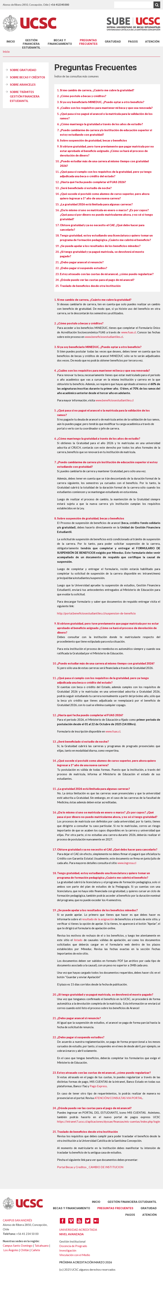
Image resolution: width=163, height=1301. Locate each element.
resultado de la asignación (98, 919)
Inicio (11, 41)
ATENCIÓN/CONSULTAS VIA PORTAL (118, 1098)
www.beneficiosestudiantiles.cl (104, 336)
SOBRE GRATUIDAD (23, 70)
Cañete (35, 1250)
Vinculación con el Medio (74, 1255)
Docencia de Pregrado (73, 1246)
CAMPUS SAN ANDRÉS (17, 1220)
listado (78, 940)
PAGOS (133, 41)
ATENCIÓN (152, 41)
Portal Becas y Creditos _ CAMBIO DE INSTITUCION (90, 1167)
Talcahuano (42, 1245)
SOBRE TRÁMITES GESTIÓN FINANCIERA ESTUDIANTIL (25, 96)
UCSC (29, 23)
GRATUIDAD (113, 41)
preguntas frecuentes (88, 42)
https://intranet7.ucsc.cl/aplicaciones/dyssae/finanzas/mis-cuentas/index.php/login (108, 1121)
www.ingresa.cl (126, 863)
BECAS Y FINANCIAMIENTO (60, 42)
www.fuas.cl (128, 332)
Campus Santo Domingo (17, 1245)
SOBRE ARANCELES (22, 84)
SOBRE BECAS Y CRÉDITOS (27, 77)
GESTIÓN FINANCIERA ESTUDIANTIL (31, 44)
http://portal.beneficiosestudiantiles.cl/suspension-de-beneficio (96, 613)
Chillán (25, 1250)
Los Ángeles (10, 1250)
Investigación (67, 1250)
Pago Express (98, 1086)
